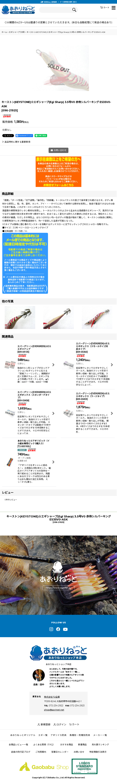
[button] (113, 8)
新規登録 (45, 724)
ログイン (61, 724)
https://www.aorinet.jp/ (58, 587)
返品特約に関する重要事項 (16, 141)
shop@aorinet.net (54, 709)
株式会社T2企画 (52, 697)
